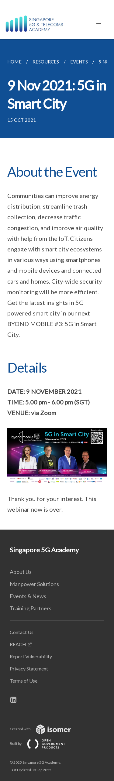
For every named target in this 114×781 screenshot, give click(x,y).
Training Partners (30, 608)
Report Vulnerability (31, 656)
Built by (42, 743)
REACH (18, 644)
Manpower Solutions (34, 584)
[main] (57, 284)
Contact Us (21, 632)
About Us (21, 571)
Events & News (28, 596)
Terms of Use (23, 681)
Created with (45, 729)
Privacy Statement (29, 668)
